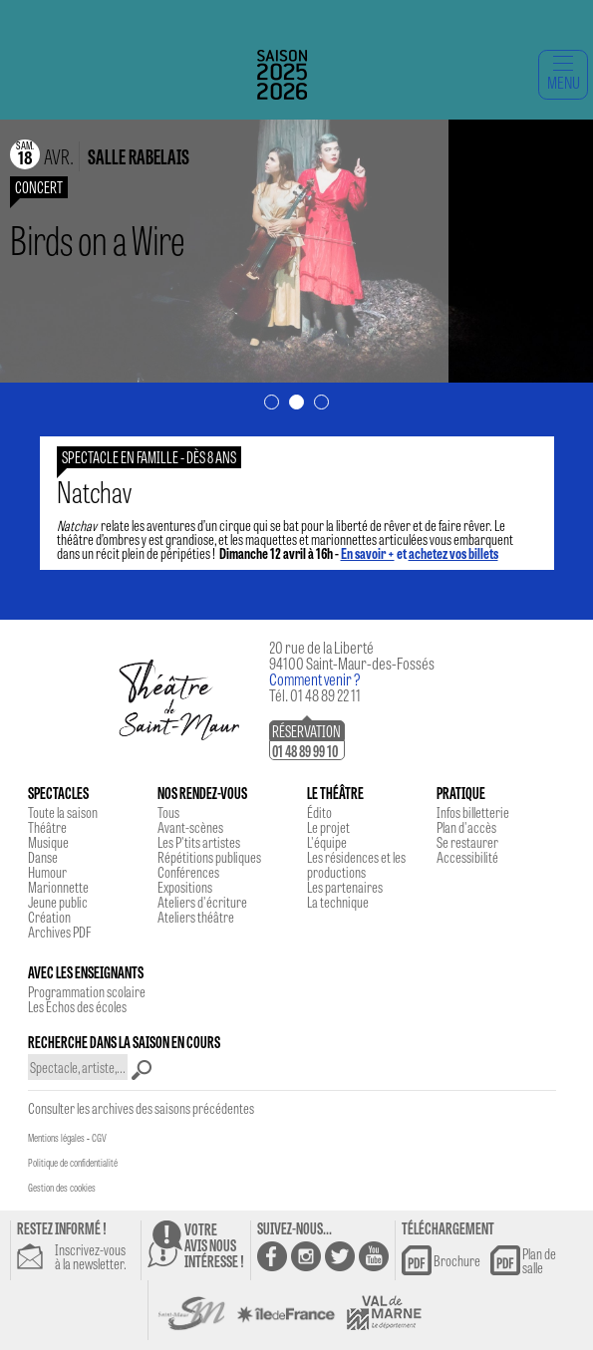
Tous (168, 812)
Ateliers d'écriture (202, 902)
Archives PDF (59, 932)
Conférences (188, 872)
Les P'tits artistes (198, 842)
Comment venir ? (315, 679)
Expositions (184, 887)
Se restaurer (467, 842)
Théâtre (47, 827)
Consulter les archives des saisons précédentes (141, 1108)
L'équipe (327, 842)
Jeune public (58, 902)
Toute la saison (63, 812)
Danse (43, 857)
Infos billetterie (473, 812)
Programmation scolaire (87, 991)
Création (49, 917)
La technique (338, 902)
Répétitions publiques (209, 857)
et (419, 553)
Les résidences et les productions (356, 864)
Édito (319, 812)
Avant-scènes (190, 827)
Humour (47, 872)
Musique (48, 842)
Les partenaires (345, 887)
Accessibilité (467, 857)
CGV (99, 1138)
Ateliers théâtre (195, 917)
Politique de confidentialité (73, 1163)
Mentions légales (56, 1138)
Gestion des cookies (62, 1188)
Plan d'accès (466, 827)
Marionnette (58, 887)
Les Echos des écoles (77, 1006)
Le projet (328, 827)
